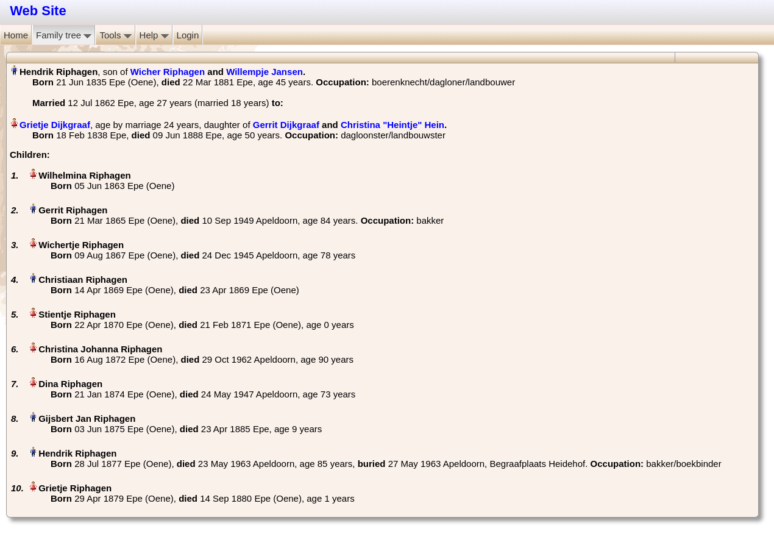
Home (16, 35)
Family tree (63, 35)
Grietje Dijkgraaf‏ (55, 124)
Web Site (38, 10)
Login (188, 35)
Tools (115, 35)
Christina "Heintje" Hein (392, 124)
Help (154, 35)
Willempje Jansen (264, 71)
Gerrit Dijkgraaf (286, 124)
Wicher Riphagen (167, 71)
